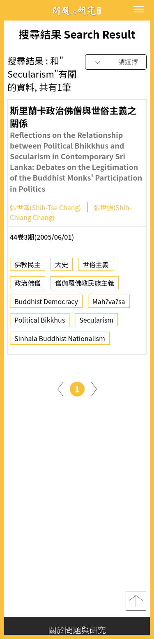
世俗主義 (96, 267)
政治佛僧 (27, 285)
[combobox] (115, 62)
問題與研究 (77, 10)
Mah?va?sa (108, 304)
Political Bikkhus (39, 322)
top (136, 601)
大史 (61, 267)
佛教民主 (27, 267)
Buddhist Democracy (46, 304)
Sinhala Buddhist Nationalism (59, 341)
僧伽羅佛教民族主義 (84, 285)
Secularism (96, 322)
